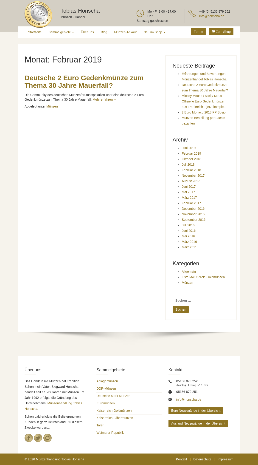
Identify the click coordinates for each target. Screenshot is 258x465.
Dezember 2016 (193, 208)
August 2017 (191, 181)
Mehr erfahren (105, 99)
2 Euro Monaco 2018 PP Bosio (204, 112)
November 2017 (193, 175)
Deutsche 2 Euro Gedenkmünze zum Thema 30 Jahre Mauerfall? (84, 81)
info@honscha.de (211, 16)
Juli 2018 (188, 164)
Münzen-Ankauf (125, 32)
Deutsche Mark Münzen (113, 396)
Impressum (225, 459)
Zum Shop (221, 32)
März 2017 (189, 197)
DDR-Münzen (106, 388)
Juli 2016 (188, 225)
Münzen (52, 106)
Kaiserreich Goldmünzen (114, 410)
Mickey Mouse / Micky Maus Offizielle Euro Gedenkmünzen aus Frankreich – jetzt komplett (204, 101)
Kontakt (181, 459)
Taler (99, 425)
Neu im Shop (154, 32)
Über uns (87, 32)
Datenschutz (202, 459)
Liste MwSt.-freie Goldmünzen (203, 277)
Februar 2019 (191, 153)
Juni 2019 (189, 148)
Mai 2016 (188, 236)
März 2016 (189, 242)
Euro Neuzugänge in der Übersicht (196, 410)
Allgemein (189, 271)
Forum (198, 32)
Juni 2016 (189, 230)
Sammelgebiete (61, 32)
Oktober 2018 (191, 159)
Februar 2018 (191, 170)
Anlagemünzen (107, 381)
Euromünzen (105, 403)
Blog (104, 32)
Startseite (35, 32)
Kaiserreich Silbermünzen (114, 418)
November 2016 (193, 214)
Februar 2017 (191, 203)
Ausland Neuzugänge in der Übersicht (198, 423)
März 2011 (189, 247)
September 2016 (194, 219)
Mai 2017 (188, 192)
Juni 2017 (189, 186)
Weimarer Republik (110, 432)
